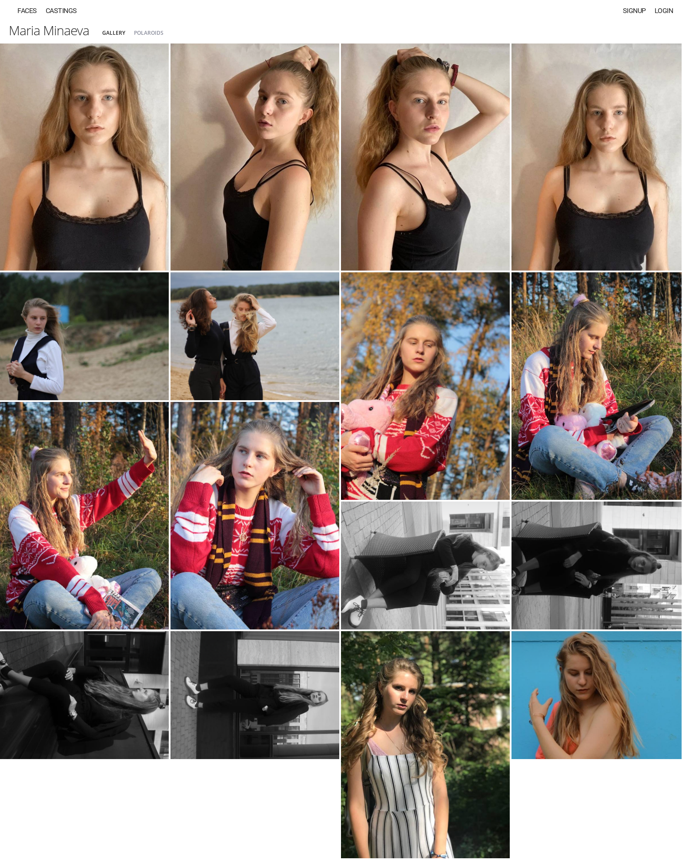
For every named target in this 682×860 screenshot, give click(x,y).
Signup (634, 11)
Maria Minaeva (49, 30)
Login (664, 11)
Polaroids (149, 33)
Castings (61, 11)
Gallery (113, 33)
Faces (27, 11)
